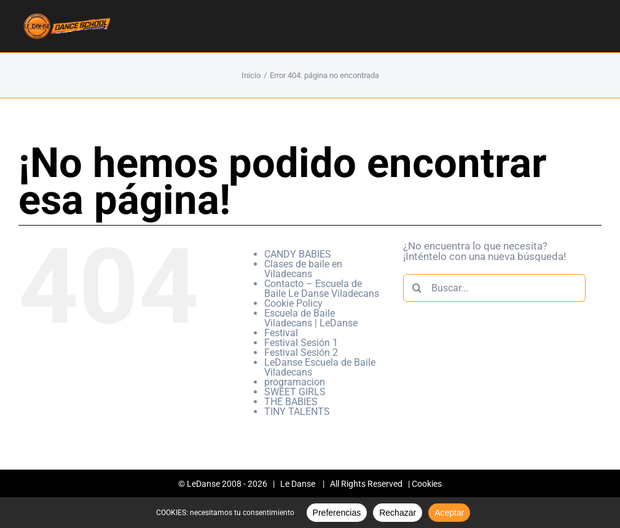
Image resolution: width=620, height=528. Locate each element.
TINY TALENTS (297, 411)
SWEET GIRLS (295, 392)
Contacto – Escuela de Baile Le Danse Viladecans (321, 288)
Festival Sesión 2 (301, 352)
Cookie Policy (293, 303)
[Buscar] (417, 288)
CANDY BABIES (297, 254)
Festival (281, 333)
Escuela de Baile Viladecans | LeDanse (311, 318)
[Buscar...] (494, 288)
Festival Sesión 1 (301, 343)
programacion (294, 382)
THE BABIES (291, 402)
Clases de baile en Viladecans (303, 269)
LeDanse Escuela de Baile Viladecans (319, 367)
